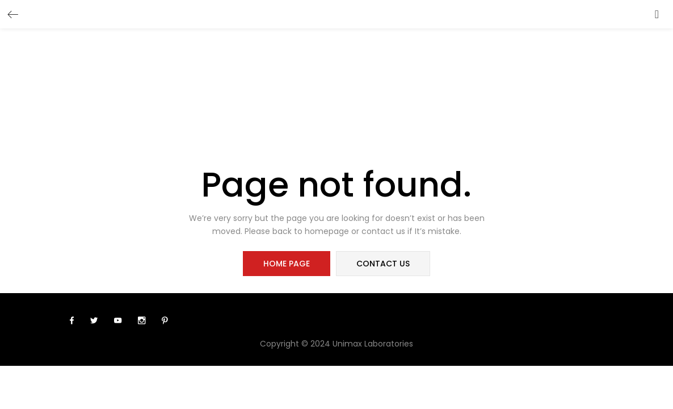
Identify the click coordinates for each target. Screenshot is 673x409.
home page (286, 263)
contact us (383, 263)
